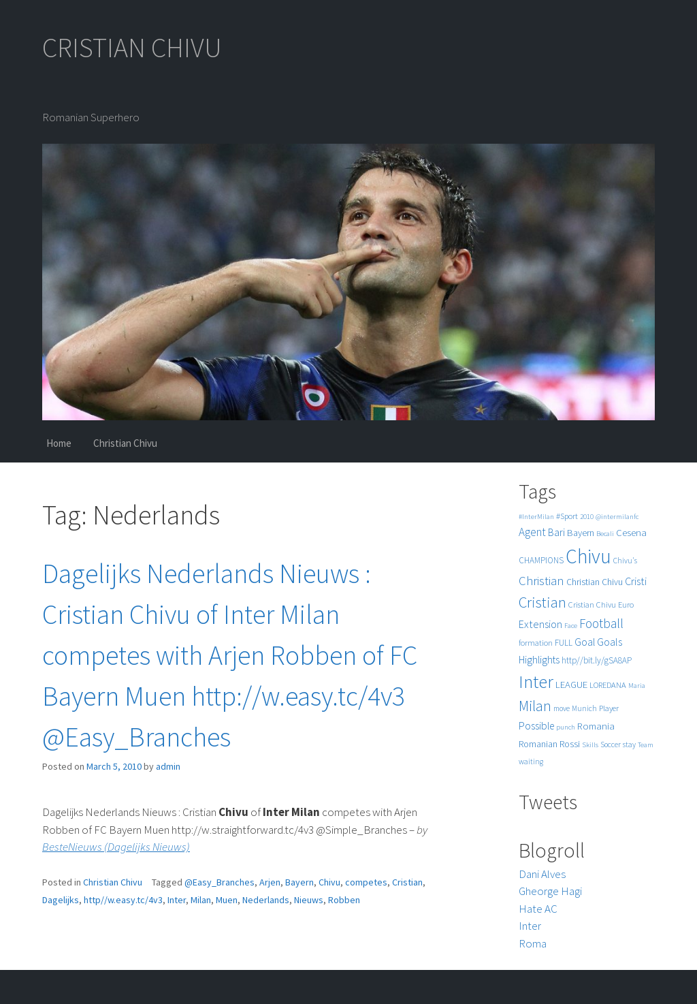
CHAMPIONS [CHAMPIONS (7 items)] (541, 560)
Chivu (329, 882)
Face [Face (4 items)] (570, 625)
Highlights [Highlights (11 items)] (539, 659)
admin (168, 766)
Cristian (407, 882)
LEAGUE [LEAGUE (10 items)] (571, 684)
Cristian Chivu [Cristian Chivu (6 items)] (592, 604)
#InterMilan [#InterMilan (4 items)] (536, 516)
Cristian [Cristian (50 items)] (542, 602)
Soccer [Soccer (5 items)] (610, 744)
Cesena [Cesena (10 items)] (631, 532)
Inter (176, 900)
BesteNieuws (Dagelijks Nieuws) (116, 846)
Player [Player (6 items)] (609, 708)
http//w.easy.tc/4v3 (123, 900)
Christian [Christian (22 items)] (541, 581)
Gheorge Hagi (550, 890)
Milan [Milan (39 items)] (535, 706)
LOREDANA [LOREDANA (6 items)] (607, 685)
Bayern (299, 882)
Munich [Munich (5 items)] (584, 708)
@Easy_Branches (219, 882)
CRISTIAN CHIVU (132, 48)
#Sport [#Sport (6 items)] (567, 516)
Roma (533, 943)
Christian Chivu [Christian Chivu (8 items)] (594, 582)
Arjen (269, 882)
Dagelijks (60, 900)
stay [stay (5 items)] (629, 744)
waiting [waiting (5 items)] (531, 761)
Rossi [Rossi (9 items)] (570, 744)
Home (58, 443)
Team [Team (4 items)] (645, 744)
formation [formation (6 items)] (536, 643)
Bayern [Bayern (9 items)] (580, 533)
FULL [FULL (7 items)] (563, 642)
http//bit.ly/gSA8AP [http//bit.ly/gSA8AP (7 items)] (597, 660)
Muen (227, 900)
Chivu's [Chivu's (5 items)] (625, 560)
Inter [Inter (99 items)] (536, 681)
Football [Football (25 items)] (601, 623)
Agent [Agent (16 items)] (532, 531)
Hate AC (538, 908)
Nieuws (308, 900)
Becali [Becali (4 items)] (605, 533)
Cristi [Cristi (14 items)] (636, 581)
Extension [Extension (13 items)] (540, 624)
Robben (344, 900)
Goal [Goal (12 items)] (584, 642)
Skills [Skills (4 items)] (590, 744)
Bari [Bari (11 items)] (556, 532)
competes (366, 882)
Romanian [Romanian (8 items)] (538, 744)
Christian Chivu (125, 443)
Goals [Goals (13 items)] (609, 641)
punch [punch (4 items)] (565, 727)
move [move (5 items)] (561, 708)
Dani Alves (542, 873)
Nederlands (265, 900)
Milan (201, 900)
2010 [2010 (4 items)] (587, 516)
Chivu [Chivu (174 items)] (588, 556)
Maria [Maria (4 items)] (636, 685)
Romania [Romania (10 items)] (596, 725)
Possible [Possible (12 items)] (536, 725)
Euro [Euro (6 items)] (626, 604)
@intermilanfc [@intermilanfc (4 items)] (617, 516)
